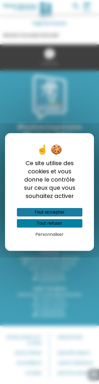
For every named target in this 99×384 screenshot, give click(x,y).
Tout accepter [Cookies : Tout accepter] (49, 212)
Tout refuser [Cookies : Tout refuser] (49, 223)
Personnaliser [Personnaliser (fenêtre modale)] (49, 234)
